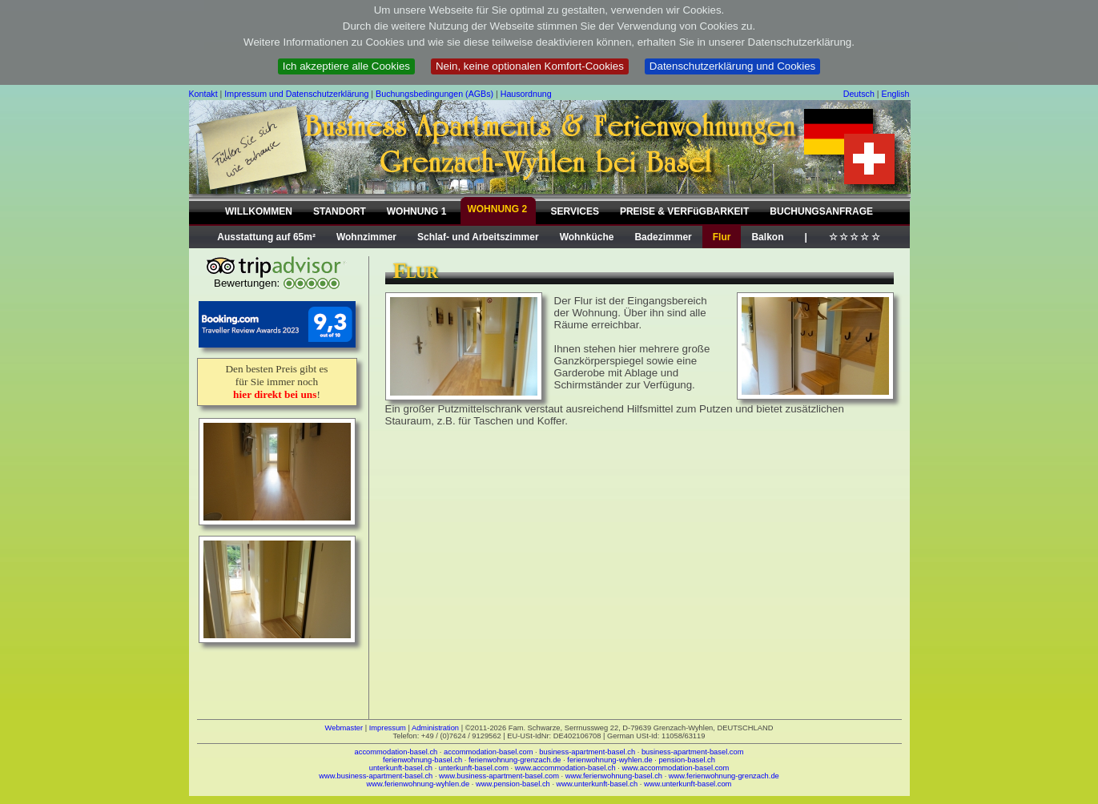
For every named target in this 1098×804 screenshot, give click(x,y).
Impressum (387, 728)
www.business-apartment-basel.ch (375, 776)
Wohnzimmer (366, 237)
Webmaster (344, 728)
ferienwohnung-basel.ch (422, 760)
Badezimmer (662, 237)
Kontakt (203, 93)
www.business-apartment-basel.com (499, 776)
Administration (435, 728)
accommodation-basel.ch (396, 752)
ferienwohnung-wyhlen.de (609, 760)
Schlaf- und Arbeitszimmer (478, 237)
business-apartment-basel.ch (587, 752)
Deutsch (859, 93)
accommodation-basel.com (488, 752)
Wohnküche (587, 237)
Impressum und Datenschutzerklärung (296, 93)
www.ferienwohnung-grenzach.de (724, 776)
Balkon (767, 237)
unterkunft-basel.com (474, 768)
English (896, 93)
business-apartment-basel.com (693, 752)
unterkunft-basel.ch (400, 768)
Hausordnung (526, 93)
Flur (722, 237)
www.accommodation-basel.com (676, 768)
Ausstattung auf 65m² (266, 237)
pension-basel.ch (686, 760)
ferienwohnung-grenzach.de (515, 760)
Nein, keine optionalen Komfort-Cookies (530, 66)
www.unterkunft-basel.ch (597, 784)
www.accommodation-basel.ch (565, 768)
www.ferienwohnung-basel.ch (613, 776)
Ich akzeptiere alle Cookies (346, 66)
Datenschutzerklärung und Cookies (732, 66)
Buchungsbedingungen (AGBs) (434, 93)
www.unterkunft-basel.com (687, 784)
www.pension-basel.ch (513, 784)
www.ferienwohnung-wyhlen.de (418, 784)
